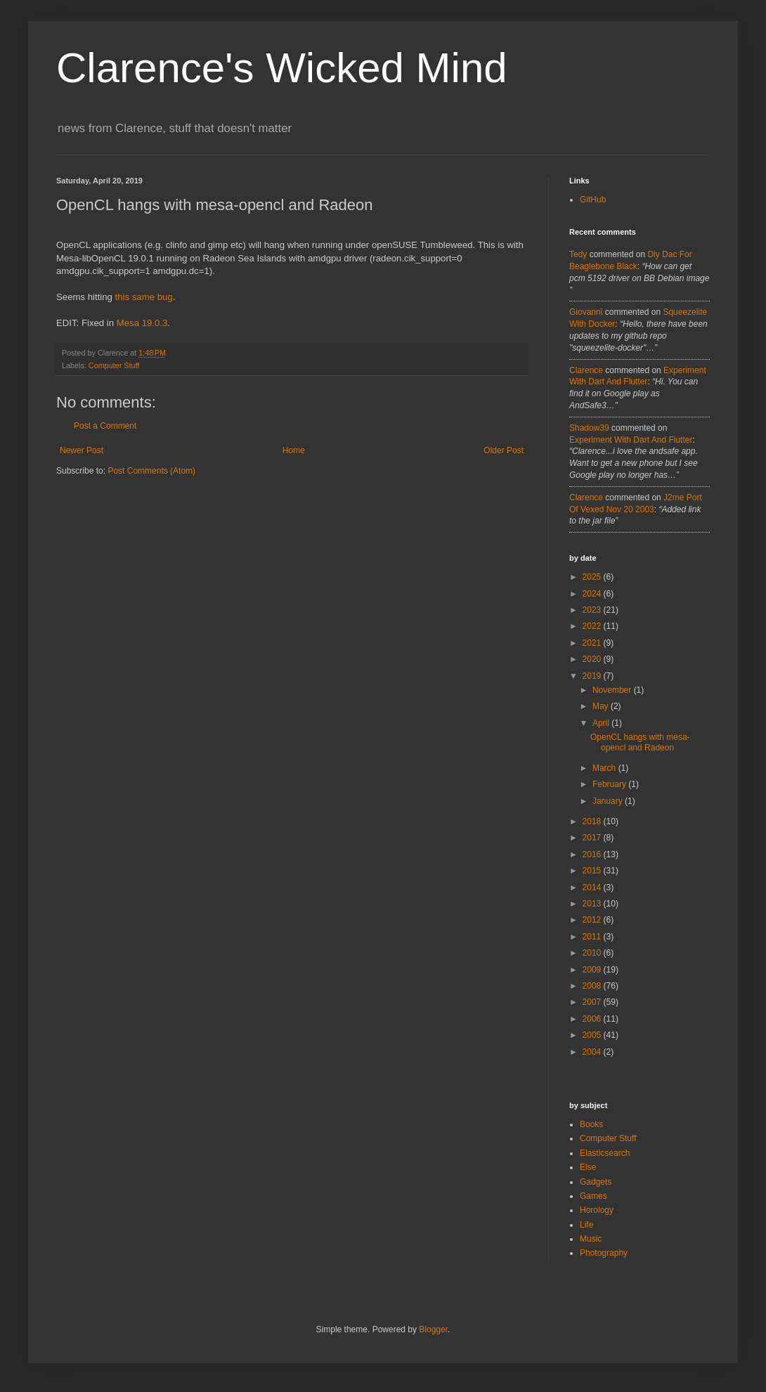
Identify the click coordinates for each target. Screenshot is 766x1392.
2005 (593, 1035)
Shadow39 (589, 428)
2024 (593, 594)
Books (591, 1124)
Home (294, 450)
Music (591, 1239)
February (610, 784)
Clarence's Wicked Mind (281, 67)
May (601, 706)
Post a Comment (105, 426)
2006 (593, 1019)
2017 (593, 838)
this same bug (144, 297)
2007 (593, 1002)
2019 (593, 676)
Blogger (433, 1329)
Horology (597, 1210)
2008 (593, 986)
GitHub (593, 199)
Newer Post (81, 450)
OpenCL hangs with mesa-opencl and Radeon (640, 742)
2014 (593, 887)
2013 (593, 904)
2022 (593, 626)
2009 (593, 970)
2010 (593, 953)
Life (586, 1225)
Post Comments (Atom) (151, 471)
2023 (593, 610)
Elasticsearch (605, 1153)
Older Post (503, 450)
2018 (593, 821)
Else (588, 1167)
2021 (593, 643)
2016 (593, 854)
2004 (593, 1052)
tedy (578, 254)
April (601, 723)
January (608, 801)
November (613, 690)
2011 (593, 937)
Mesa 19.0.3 (142, 323)
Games (593, 1196)
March (605, 768)
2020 (593, 659)
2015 (593, 871)
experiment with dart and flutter (630, 440)
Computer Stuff (114, 365)
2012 (593, 920)
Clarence (586, 370)
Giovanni (585, 312)
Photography (604, 1253)
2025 (593, 577)
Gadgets (595, 1182)
